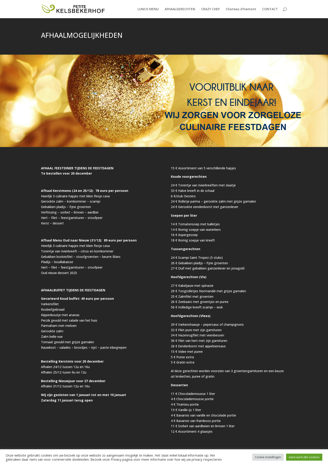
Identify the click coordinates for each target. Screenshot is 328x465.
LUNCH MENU (148, 9)
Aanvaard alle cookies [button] (304, 457)
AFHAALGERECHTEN (180, 9)
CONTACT (270, 9)
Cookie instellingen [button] (268, 457)
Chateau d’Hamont (241, 9)
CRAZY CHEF (210, 9)
